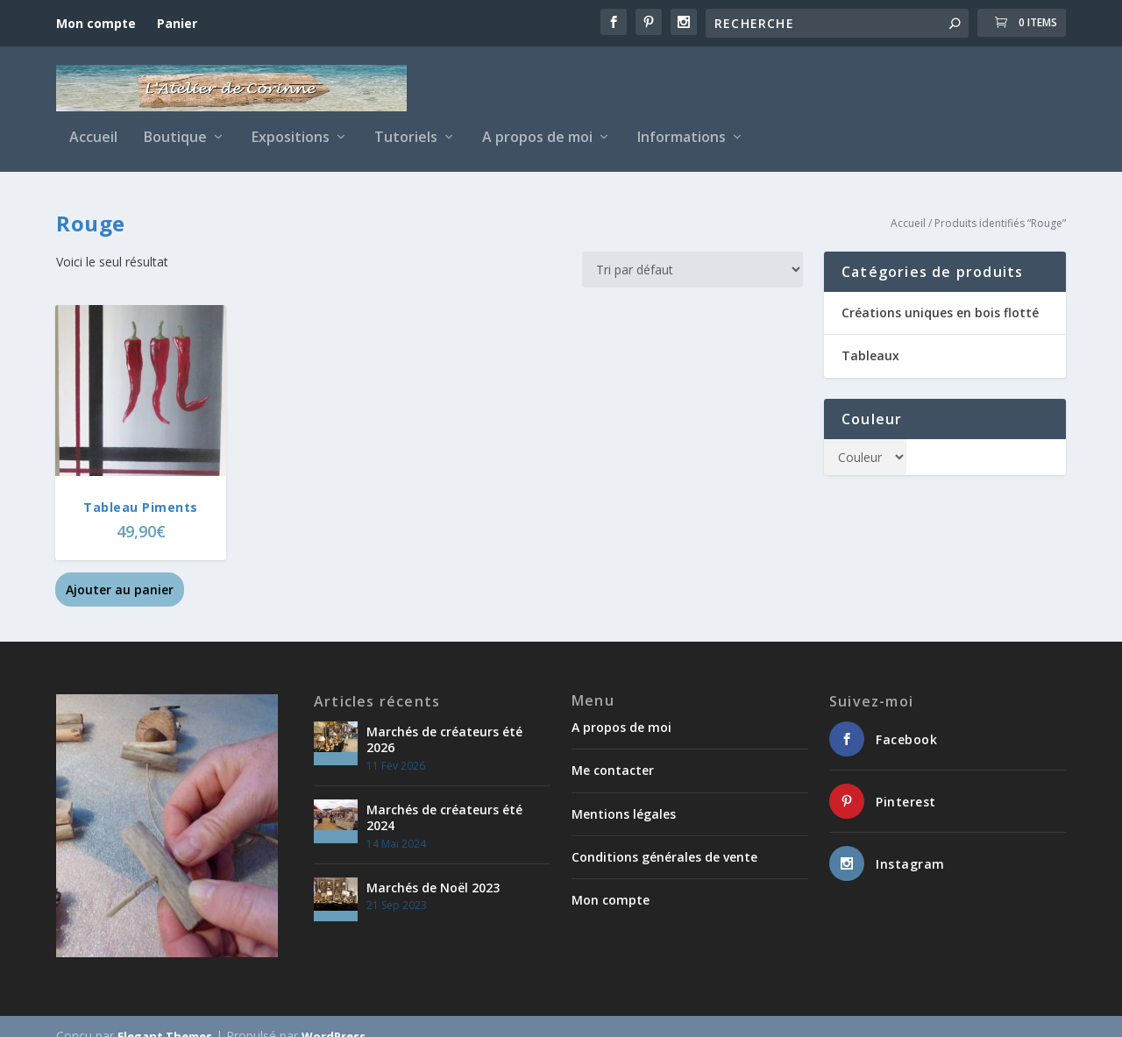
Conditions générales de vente (664, 837)
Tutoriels (405, 125)
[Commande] (692, 250)
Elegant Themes (164, 1017)
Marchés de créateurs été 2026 (444, 720)
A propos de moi (537, 125)
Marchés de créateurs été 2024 (444, 798)
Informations (681, 125)
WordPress (334, 1017)
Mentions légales (624, 793)
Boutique (175, 125)
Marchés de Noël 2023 (433, 868)
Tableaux (870, 336)
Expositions (291, 125)
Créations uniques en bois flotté (940, 293)
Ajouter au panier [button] (120, 570)
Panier (177, 23)
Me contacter (613, 750)
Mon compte (96, 23)
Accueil (93, 125)
